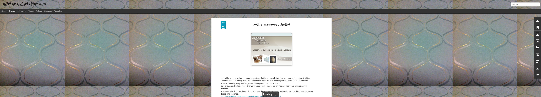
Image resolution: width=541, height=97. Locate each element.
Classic (4, 11)
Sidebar (39, 11)
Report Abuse (314, 95)
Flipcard (12, 11)
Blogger (306, 95)
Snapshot (48, 11)
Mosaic (31, 11)
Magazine (22, 11)
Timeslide (58, 11)
